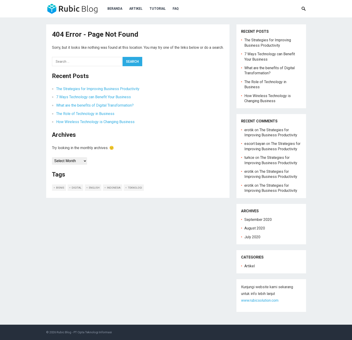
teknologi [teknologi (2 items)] (135, 187)
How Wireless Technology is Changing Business (95, 122)
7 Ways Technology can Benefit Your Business (93, 97)
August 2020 (254, 228)
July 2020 (252, 237)
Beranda (114, 8)
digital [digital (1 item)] (76, 187)
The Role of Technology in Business (85, 113)
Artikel (135, 8)
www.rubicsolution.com (259, 300)
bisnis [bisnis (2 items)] (60, 187)
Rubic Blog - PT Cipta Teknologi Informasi (84, 332)
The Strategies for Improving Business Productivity (97, 89)
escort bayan (254, 143)
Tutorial (157, 8)
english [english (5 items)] (94, 187)
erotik (249, 130)
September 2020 (258, 219)
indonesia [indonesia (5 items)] (113, 187)
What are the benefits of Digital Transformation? (95, 105)
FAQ (176, 8)
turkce (249, 157)
